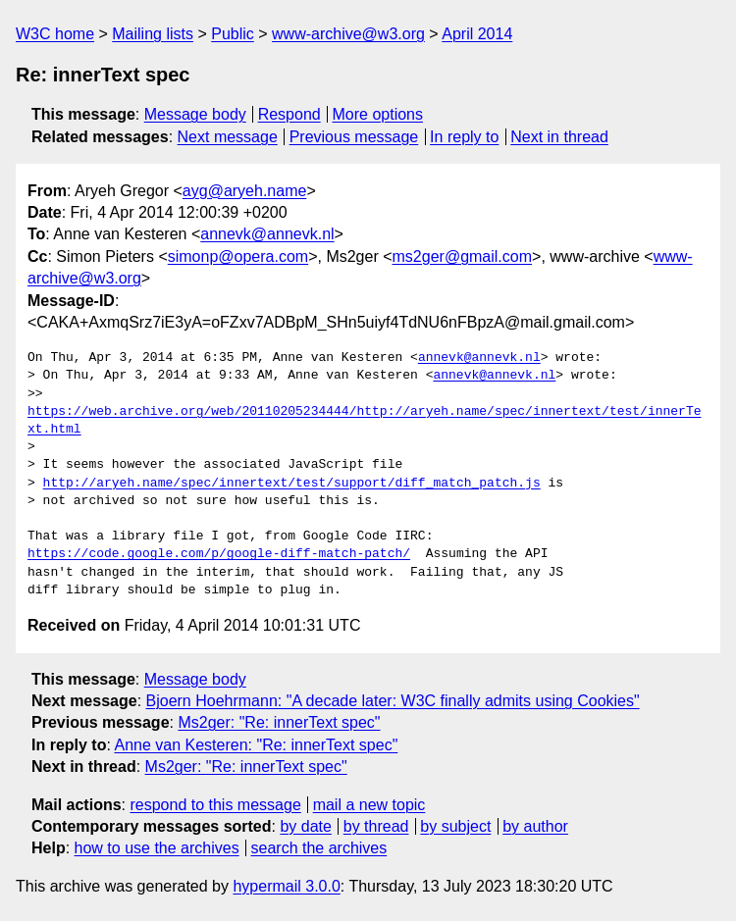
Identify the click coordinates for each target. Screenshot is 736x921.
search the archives (319, 848)
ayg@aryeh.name (245, 190)
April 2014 (477, 34)
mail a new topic (369, 804)
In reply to (464, 136)
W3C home (55, 34)
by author (535, 826)
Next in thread (559, 136)
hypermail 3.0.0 (286, 886)
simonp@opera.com (238, 256)
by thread (376, 826)
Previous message (354, 136)
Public (232, 34)
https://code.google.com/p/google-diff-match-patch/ (218, 554)
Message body (195, 114)
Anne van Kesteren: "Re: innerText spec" (255, 745)
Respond (289, 114)
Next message (228, 136)
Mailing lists (152, 34)
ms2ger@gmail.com (463, 256)
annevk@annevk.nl (267, 234)
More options (378, 114)
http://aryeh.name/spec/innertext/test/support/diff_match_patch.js (292, 483)
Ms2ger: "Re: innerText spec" (279, 722)
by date (305, 826)
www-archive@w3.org (348, 34)
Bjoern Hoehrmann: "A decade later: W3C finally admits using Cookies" (393, 700)
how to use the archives (157, 848)
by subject (455, 826)
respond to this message (215, 804)
